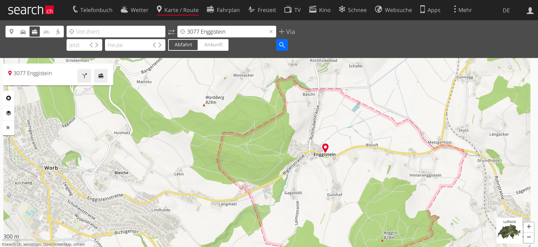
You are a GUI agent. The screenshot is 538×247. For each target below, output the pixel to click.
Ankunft (213, 44)
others (79, 244)
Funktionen (8, 128)
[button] (529, 227)
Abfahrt (183, 44)
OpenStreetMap (57, 244)
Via (289, 31)
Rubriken (8, 98)
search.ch (13, 244)
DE (506, 10)
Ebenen (8, 113)
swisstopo (32, 244)
